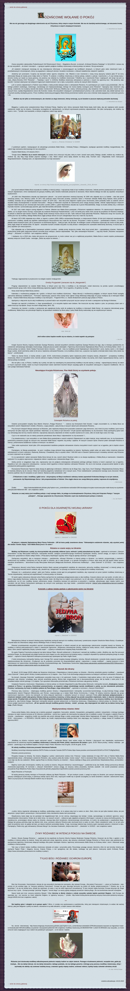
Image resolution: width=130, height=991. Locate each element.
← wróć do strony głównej (17, 984)
